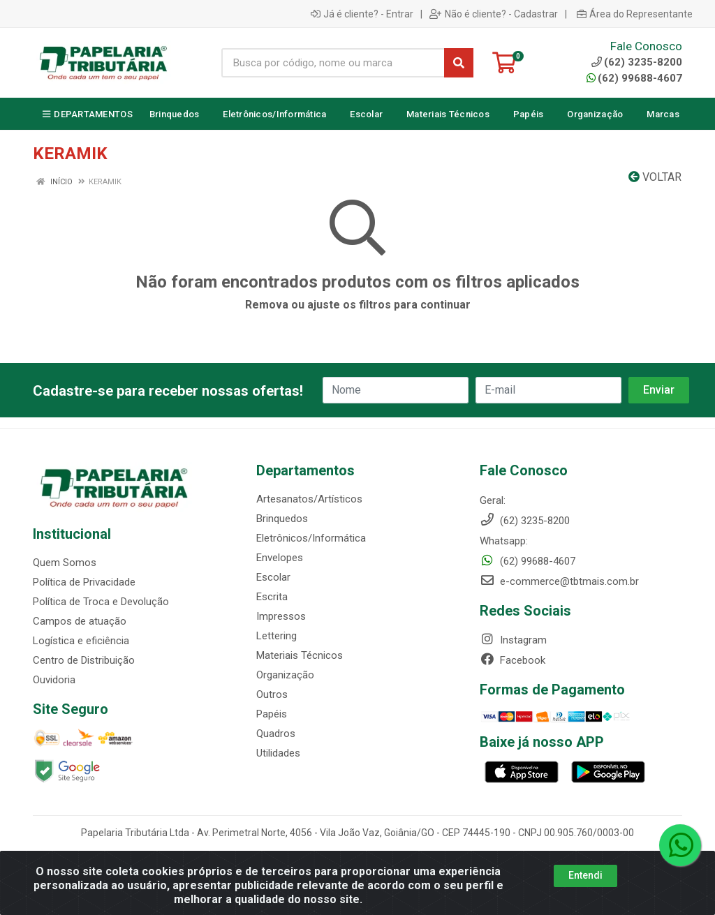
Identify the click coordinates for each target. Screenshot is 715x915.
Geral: (493, 500)
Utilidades (278, 753)
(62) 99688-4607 (634, 78)
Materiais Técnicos (299, 655)
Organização (285, 675)
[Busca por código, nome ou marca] (333, 62)
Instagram (513, 640)
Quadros (275, 733)
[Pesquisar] (458, 62)
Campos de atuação (79, 621)
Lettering (276, 636)
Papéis (271, 714)
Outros (272, 694)
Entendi (585, 875)
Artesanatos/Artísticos (309, 499)
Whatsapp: (504, 541)
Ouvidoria (54, 680)
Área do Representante (635, 14)
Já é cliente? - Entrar (362, 14)
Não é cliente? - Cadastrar (493, 14)
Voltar (654, 177)
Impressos (281, 616)
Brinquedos (282, 518)
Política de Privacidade (84, 582)
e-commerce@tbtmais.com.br (559, 581)
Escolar (273, 577)
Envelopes (279, 557)
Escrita (272, 596)
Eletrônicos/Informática (311, 538)
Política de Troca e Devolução (101, 601)
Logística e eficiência (81, 640)
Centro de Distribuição (84, 660)
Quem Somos (64, 562)
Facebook (512, 660)
